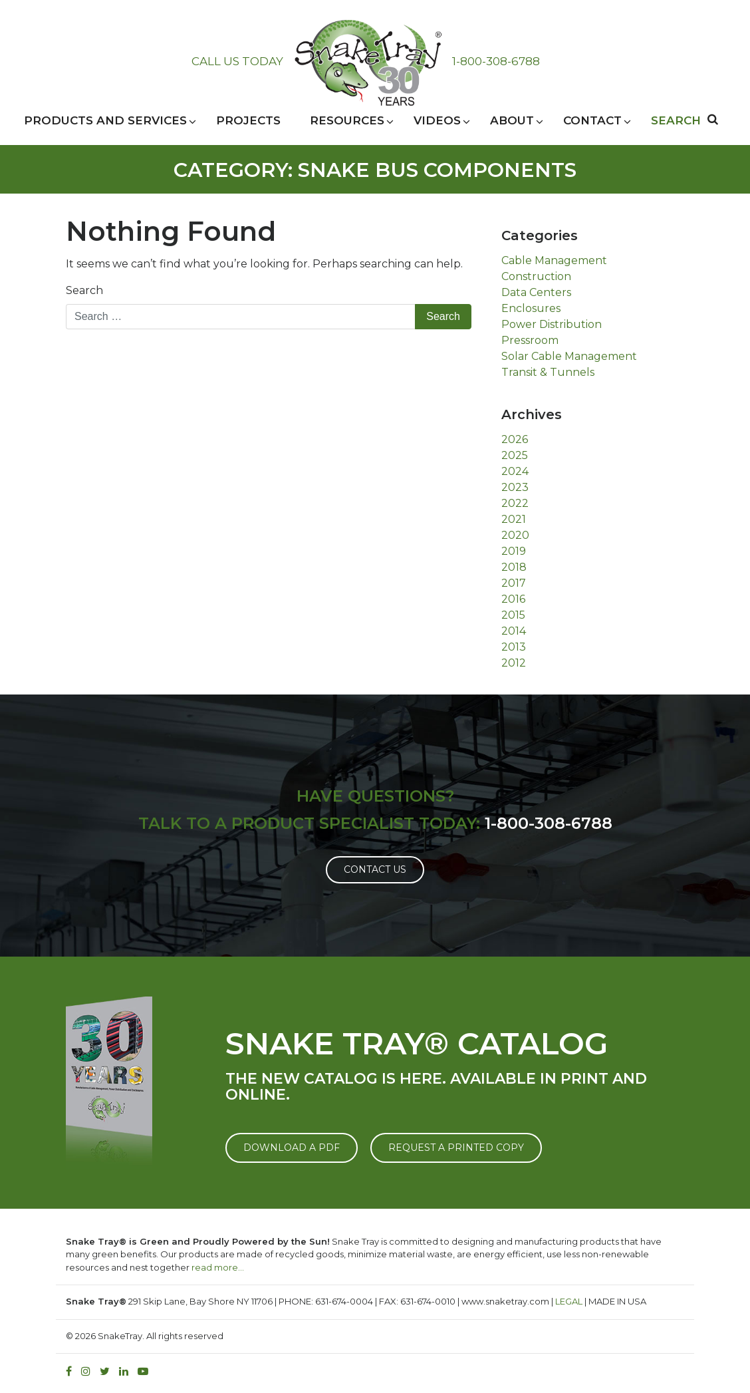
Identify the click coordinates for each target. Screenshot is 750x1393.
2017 (513, 583)
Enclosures (531, 308)
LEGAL (568, 1301)
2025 (514, 455)
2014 (513, 631)
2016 (513, 599)
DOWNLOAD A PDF (291, 1148)
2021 (513, 519)
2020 (515, 535)
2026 (514, 439)
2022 (515, 503)
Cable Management (554, 260)
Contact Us (375, 869)
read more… (217, 1267)
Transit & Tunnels (547, 372)
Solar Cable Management (569, 356)
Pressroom (530, 340)
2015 (513, 615)
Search (84, 290)
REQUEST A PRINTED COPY (456, 1148)
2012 (513, 663)
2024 (515, 471)
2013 (513, 647)
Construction (536, 276)
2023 (515, 487)
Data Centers (536, 292)
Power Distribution (551, 324)
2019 (513, 551)
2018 (514, 567)
